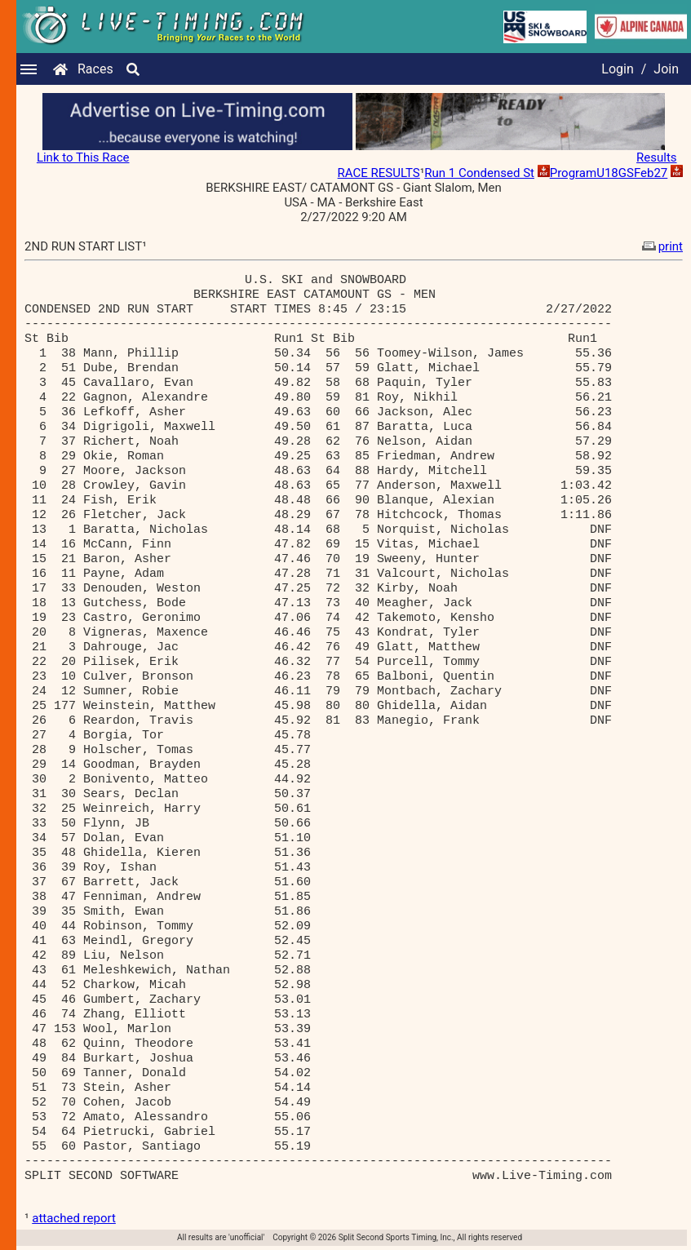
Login (617, 69)
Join (666, 69)
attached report (74, 1218)
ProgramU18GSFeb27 (609, 173)
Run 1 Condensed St (479, 173)
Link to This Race (83, 157)
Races (95, 69)
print (661, 246)
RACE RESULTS (379, 173)
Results (656, 157)
